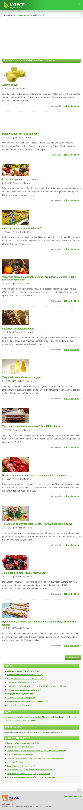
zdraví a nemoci (39, 732)
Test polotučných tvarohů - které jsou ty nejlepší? (26, 679)
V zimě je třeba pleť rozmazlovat (20, 705)
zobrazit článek (71, 106)
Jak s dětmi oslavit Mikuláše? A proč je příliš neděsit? (28, 774)
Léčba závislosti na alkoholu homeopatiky (23, 671)
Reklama (77, 796)
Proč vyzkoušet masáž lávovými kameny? (24, 690)
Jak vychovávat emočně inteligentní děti (23, 743)
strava (6, 717)
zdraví (12, 720)
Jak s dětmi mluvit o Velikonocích (20, 747)
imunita (6, 720)
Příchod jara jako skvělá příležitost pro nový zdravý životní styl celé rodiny (36, 751)
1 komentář (56, 155)
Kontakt (68, 796)
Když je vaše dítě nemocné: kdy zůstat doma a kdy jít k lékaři (31, 777)
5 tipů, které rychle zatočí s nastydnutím (23, 682)
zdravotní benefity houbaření (20, 717)
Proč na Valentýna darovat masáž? (21, 754)
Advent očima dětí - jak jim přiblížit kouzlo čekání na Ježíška (31, 770)
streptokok (37, 717)
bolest (55, 717)
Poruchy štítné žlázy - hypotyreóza (21, 698)
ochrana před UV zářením (25, 720)
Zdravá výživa (47, 717)
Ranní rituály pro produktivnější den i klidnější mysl (27, 701)
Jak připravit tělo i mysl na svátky (20, 694)
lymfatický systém (70, 717)
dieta (61, 717)
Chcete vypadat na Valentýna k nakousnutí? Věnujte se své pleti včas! (35, 758)
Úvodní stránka (23, 15)
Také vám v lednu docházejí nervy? (21, 766)
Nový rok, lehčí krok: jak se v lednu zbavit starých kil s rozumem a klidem (36, 686)
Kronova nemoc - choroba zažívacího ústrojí (25, 675)
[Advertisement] (24, 37)
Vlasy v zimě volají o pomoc (18, 762)
